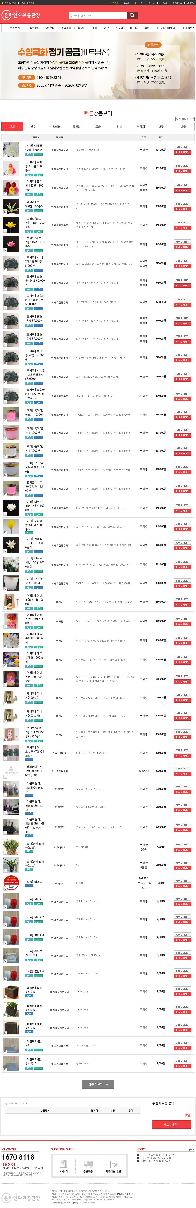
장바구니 (151, 2)
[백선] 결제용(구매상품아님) (34, 148)
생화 (33, 126)
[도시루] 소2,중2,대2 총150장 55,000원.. (35, 300)
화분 (184, 126)
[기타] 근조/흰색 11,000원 (34, 581)
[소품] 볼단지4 (34, 971)
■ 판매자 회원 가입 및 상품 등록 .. (155, 1158)
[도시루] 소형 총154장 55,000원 (35, 280)
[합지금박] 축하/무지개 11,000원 (34, 486)
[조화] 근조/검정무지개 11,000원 (34, 467)
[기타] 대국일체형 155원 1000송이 (34, 562)
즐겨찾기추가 (8, 2)
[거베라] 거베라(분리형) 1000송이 (34, 619)
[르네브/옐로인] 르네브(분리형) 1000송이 (35, 732)
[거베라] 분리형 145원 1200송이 (34, 185)
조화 (98, 126)
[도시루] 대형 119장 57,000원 (35, 336)
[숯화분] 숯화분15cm (33, 1026)
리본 (119, 126)
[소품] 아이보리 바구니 (33, 953)
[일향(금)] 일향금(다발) (34, 846)
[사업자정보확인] (125, 1194)
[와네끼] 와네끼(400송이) (33, 713)
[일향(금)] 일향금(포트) (34, 864)
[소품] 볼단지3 (34, 935)
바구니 (162, 126)
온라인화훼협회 (27, 2)
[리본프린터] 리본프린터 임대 (33, 805)
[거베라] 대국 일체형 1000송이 (34, 657)
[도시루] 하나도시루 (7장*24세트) (34, 751)
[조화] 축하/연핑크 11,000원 (34, 412)
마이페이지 (177, 2)
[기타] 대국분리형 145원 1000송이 (34, 506)
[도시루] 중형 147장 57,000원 (35, 318)
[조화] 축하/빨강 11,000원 (34, 430)
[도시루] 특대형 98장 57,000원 (34, 355)
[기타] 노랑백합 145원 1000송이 (34, 525)
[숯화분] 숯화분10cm (33, 990)
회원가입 (138, 2)
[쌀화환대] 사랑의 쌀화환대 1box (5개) (35, 771)
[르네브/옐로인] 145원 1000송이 (35, 223)
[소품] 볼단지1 (34, 899)
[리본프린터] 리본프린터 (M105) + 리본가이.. (34, 825)
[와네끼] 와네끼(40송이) (33, 695)
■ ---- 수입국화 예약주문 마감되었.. (157, 1155)
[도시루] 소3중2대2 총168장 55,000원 (34, 261)
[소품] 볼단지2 (34, 917)
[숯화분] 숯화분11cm (33, 1008)
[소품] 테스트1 (34, 882)
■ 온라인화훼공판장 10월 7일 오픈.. (156, 1160)
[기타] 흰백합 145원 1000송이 (34, 543)
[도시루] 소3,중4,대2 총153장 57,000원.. (35, 374)
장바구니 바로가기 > (16, 1103)
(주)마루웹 (73, 1202)
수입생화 (55, 126)
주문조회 (164, 2)
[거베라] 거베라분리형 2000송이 (34, 677)
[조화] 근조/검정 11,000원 (34, 448)
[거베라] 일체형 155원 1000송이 (34, 166)
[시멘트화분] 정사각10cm (33, 1061)
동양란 (76, 126)
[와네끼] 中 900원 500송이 (36, 204)
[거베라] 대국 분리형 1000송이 (34, 638)
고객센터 (191, 2)
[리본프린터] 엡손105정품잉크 (34, 787)
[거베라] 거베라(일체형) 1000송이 (34, 600)
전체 (12, 126)
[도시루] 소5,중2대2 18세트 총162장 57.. (35, 394)
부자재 (141, 126)
